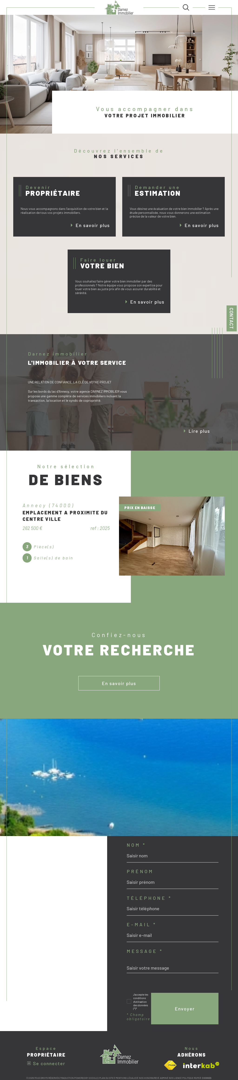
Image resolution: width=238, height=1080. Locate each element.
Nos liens (174, 1078)
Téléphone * (149, 898)
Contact (231, 318)
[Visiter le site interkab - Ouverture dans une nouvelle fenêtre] (201, 1065)
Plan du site (106, 1078)
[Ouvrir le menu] (211, 7)
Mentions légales (126, 1078)
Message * (145, 951)
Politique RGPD (191, 1078)
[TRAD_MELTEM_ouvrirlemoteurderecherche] (185, 7)
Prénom (140, 871)
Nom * (136, 845)
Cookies (206, 1078)
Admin (163, 1078)
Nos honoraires (148, 1078)
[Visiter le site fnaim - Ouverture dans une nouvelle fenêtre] (170, 1065)
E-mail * (141, 924)
